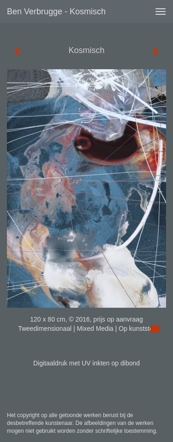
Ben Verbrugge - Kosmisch (56, 11)
